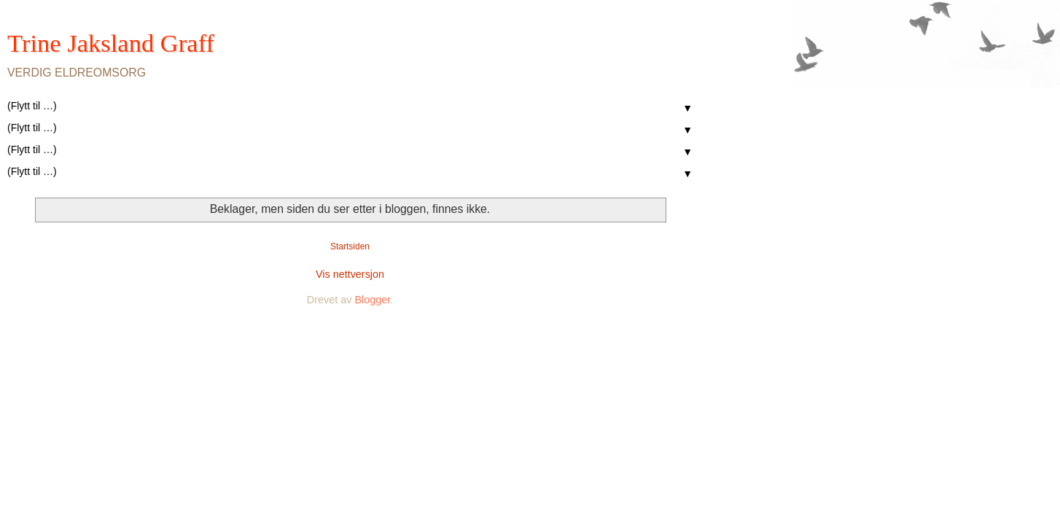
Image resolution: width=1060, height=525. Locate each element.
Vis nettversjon (350, 274)
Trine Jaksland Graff (110, 43)
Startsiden (350, 246)
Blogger (372, 300)
